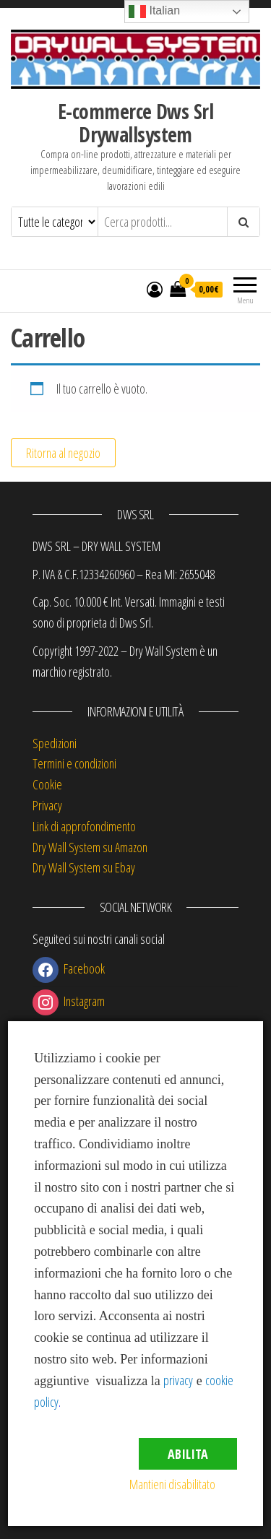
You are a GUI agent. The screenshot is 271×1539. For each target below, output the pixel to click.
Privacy (47, 805)
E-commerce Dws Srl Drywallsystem (135, 122)
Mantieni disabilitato (172, 1484)
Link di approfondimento (84, 826)
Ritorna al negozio (63, 452)
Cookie (47, 784)
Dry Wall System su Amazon (90, 847)
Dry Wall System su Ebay (84, 867)
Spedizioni (55, 743)
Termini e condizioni (74, 763)
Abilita (188, 1453)
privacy (178, 1380)
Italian (154, 11)
